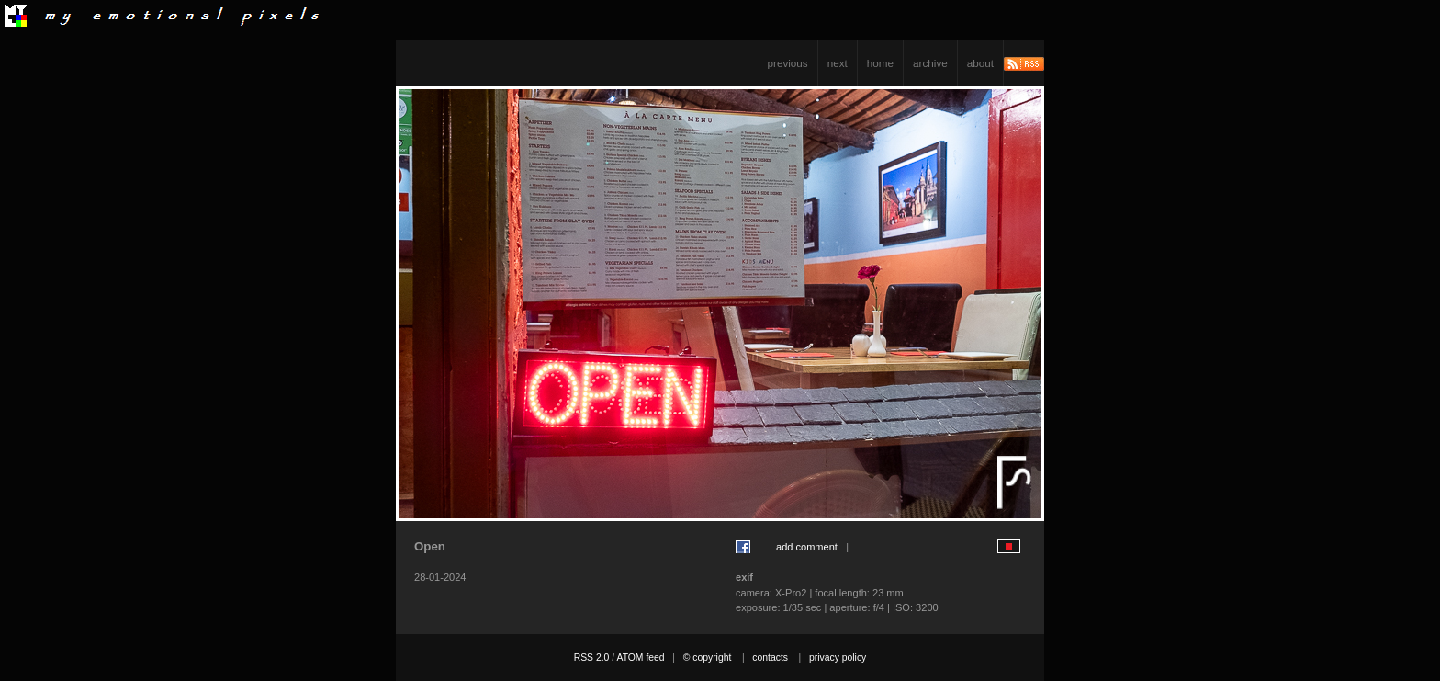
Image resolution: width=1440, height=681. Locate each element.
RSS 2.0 (592, 658)
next (837, 63)
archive (930, 63)
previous (788, 63)
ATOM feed (640, 658)
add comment (807, 546)
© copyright (707, 658)
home (880, 63)
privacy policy (837, 658)
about (980, 63)
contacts (770, 658)
